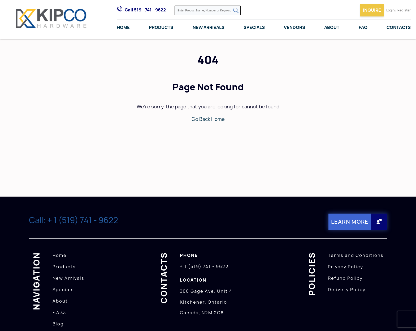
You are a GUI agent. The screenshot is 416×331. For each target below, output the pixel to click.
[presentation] (405, 319)
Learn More (350, 221)
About (331, 27)
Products (161, 27)
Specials (254, 27)
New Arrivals (208, 27)
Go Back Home (208, 119)
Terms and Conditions (356, 255)
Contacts (399, 27)
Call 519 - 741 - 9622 (145, 10)
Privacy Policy (345, 267)
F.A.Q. (60, 312)
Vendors (294, 27)
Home (123, 27)
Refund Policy (345, 278)
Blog (58, 324)
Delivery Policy (347, 289)
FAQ (363, 27)
